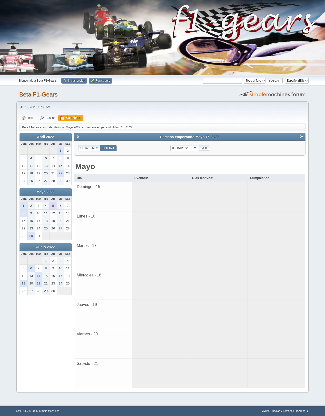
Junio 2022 (45, 247)
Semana (108, 148)
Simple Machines (49, 410)
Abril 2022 (45, 137)
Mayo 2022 (46, 192)
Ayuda (265, 410)
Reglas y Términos (283, 410)
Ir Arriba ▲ (302, 410)
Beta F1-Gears (38, 94)
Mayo (85, 166)
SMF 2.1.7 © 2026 (27, 410)
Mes (95, 148)
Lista (84, 148)
